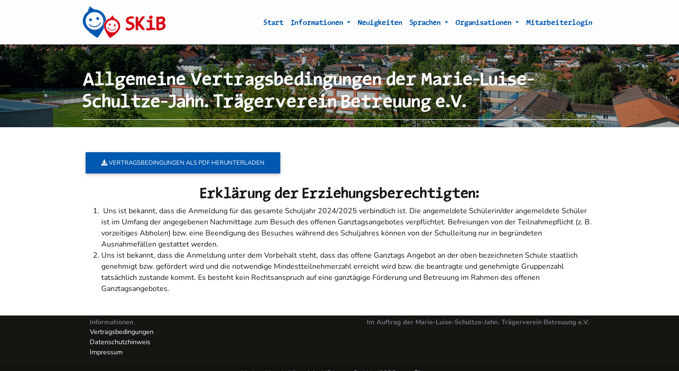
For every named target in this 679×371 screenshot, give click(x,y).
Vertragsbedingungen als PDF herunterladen (183, 163)
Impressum (106, 352)
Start (274, 24)
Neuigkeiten (380, 24)
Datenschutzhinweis (120, 341)
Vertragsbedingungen (122, 331)
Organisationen (484, 24)
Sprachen (426, 24)
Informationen (318, 24)
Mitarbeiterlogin (559, 24)
